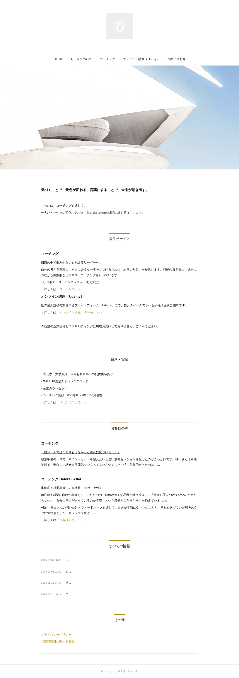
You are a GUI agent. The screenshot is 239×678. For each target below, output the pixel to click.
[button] (58, 59)
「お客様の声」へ (68, 520)
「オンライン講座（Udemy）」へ (79, 312)
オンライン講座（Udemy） (141, 59)
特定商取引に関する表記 (58, 641)
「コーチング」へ (68, 289)
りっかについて (81, 59)
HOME (58, 59)
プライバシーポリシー (56, 634)
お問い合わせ (176, 59)
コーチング (107, 59)
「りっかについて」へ (71, 402)
